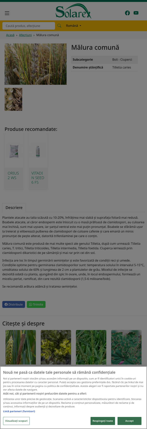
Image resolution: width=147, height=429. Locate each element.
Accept (129, 420)
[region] (73, 397)
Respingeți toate (103, 420)
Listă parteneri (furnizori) (19, 411)
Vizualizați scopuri (16, 420)
